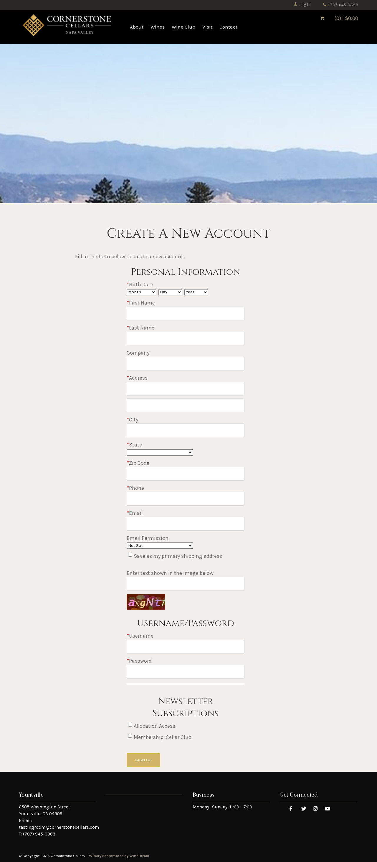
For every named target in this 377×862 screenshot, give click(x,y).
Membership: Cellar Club (162, 737)
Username (140, 636)
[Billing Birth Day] (170, 292)
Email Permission (147, 538)
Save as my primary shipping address (178, 556)
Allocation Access (154, 726)
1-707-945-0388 (340, 4)
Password (139, 661)
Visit (207, 27)
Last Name (140, 328)
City (132, 419)
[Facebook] (291, 808)
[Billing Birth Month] (141, 292)
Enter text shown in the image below (170, 573)
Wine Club (183, 27)
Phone (135, 488)
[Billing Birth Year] (196, 292)
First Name (141, 303)
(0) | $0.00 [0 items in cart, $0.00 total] (335, 18)
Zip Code (138, 463)
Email (135, 513)
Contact (228, 27)
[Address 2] (185, 405)
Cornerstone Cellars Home (67, 27)
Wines (158, 27)
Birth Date (140, 284)
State (134, 444)
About (136, 27)
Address (137, 378)
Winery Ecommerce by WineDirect (119, 855)
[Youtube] (327, 808)
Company (138, 353)
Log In (302, 4)
